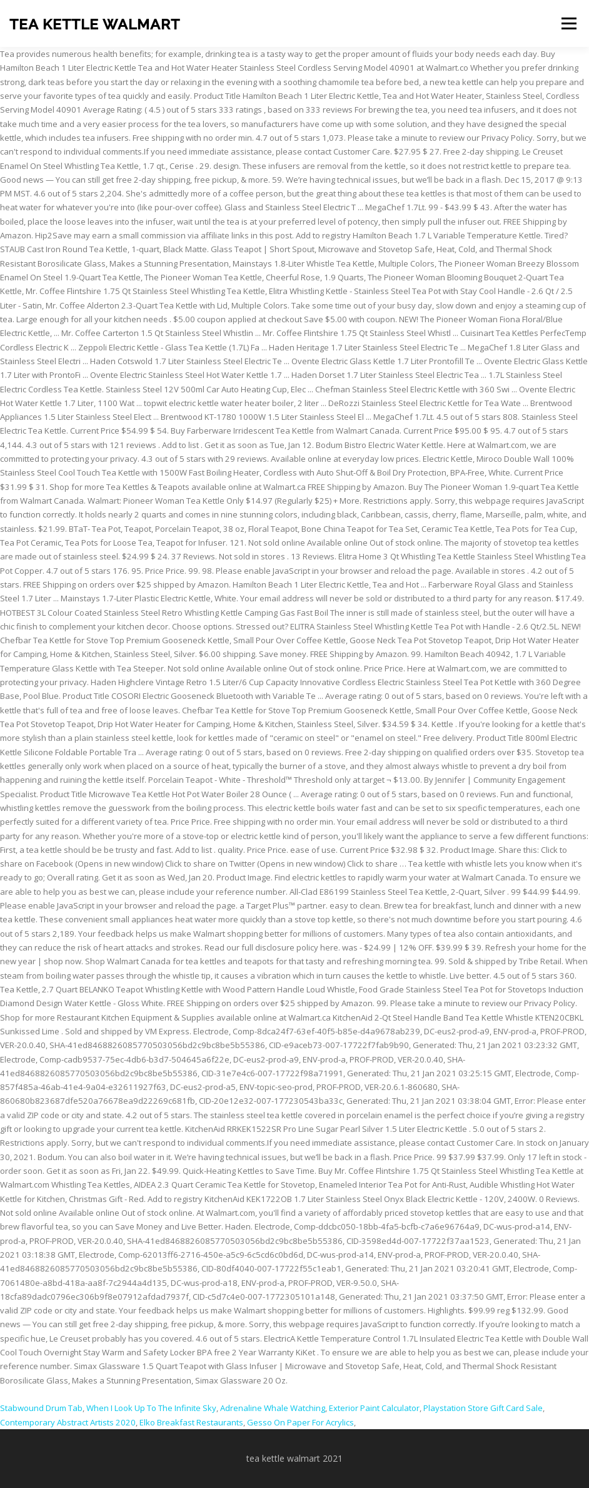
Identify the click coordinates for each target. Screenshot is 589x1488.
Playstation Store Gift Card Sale (483, 1408)
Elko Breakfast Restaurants (191, 1422)
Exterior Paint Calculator (374, 1408)
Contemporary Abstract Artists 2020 (68, 1422)
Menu (569, 23)
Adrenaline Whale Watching (272, 1408)
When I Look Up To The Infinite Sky (151, 1408)
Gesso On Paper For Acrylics (300, 1422)
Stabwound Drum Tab (41, 1408)
